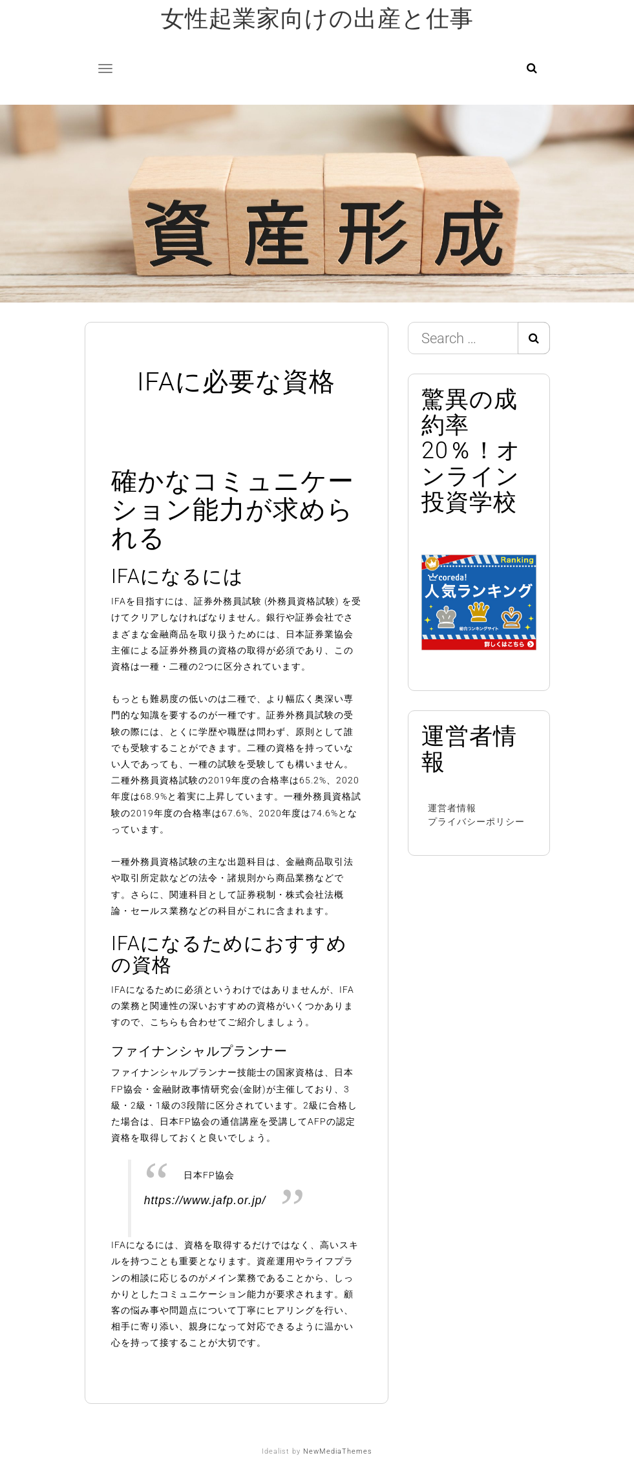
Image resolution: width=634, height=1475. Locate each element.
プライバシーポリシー (476, 821)
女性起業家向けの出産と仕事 (317, 18)
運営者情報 (452, 808)
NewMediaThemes (337, 1451)
